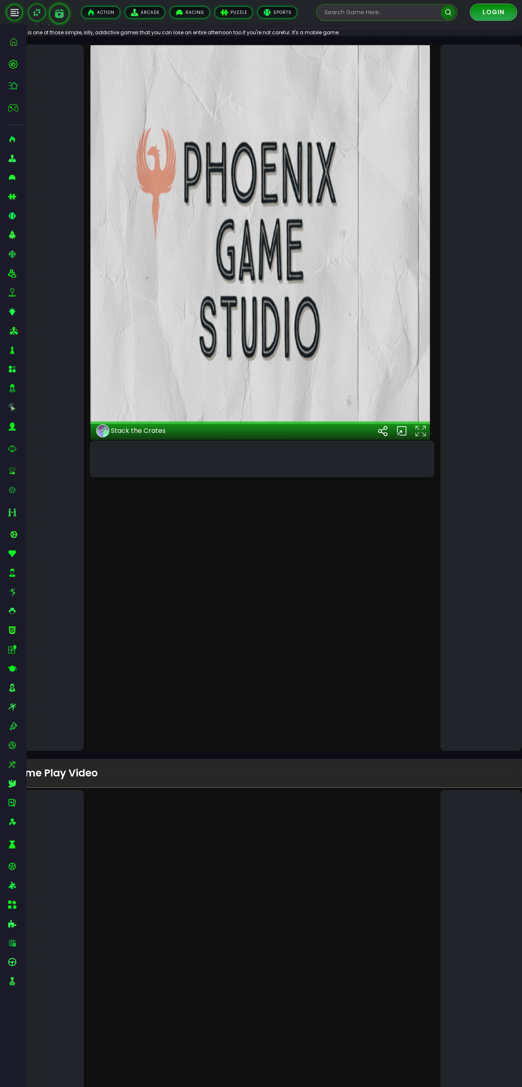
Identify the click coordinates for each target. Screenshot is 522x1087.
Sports (277, 12)
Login (493, 12)
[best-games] (17, 64)
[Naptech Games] (36, 12)
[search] (448, 12)
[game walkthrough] (59, 13)
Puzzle (233, 12)
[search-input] (381, 12)
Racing (189, 12)
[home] (17, 41)
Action (101, 12)
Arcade (144, 12)
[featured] (17, 86)
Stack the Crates (153, 718)
